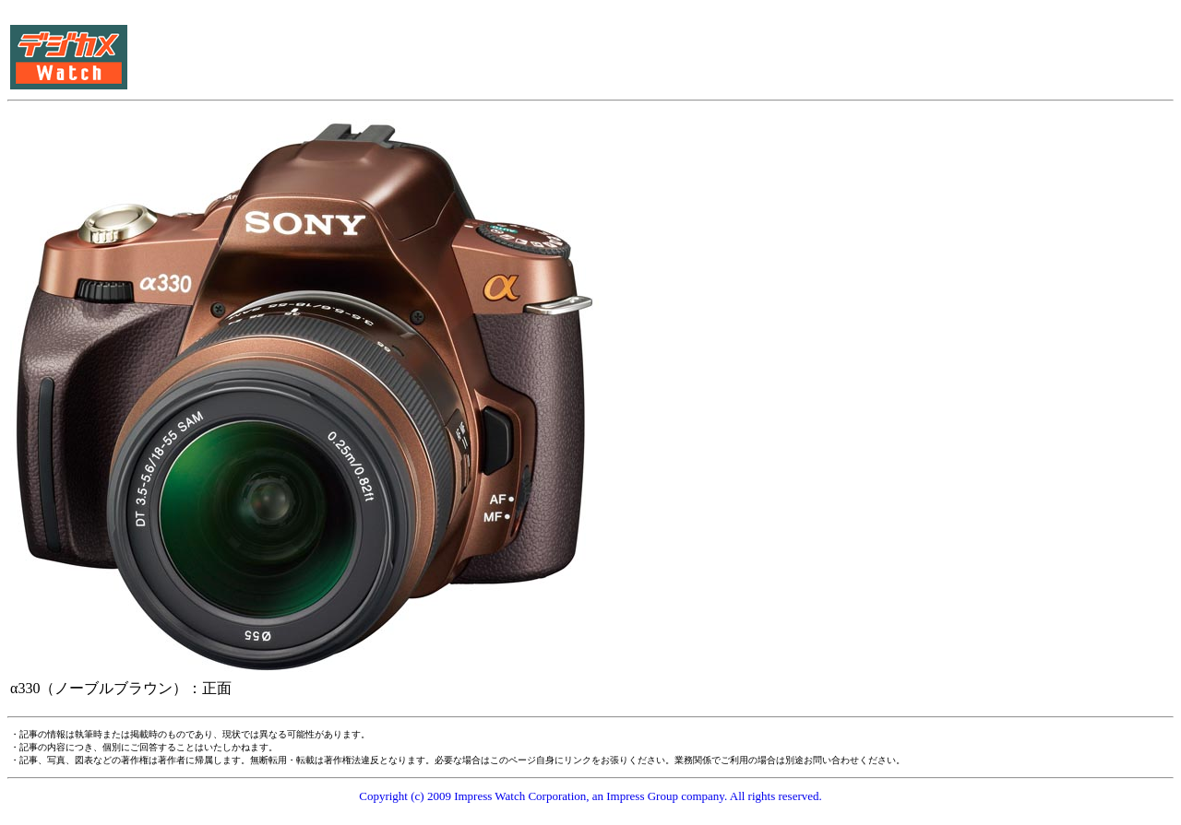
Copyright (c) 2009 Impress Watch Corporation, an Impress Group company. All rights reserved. (590, 796)
